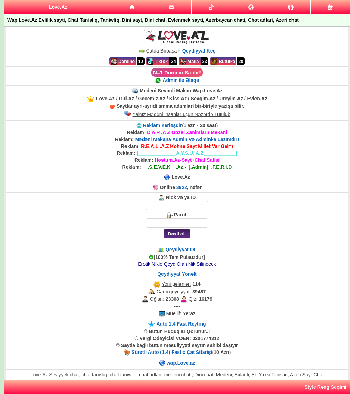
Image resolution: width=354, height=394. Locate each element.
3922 (181, 187)
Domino (123, 61)
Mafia (189, 61)
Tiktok (157, 61)
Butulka (223, 61)
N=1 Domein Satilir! (177, 72)
